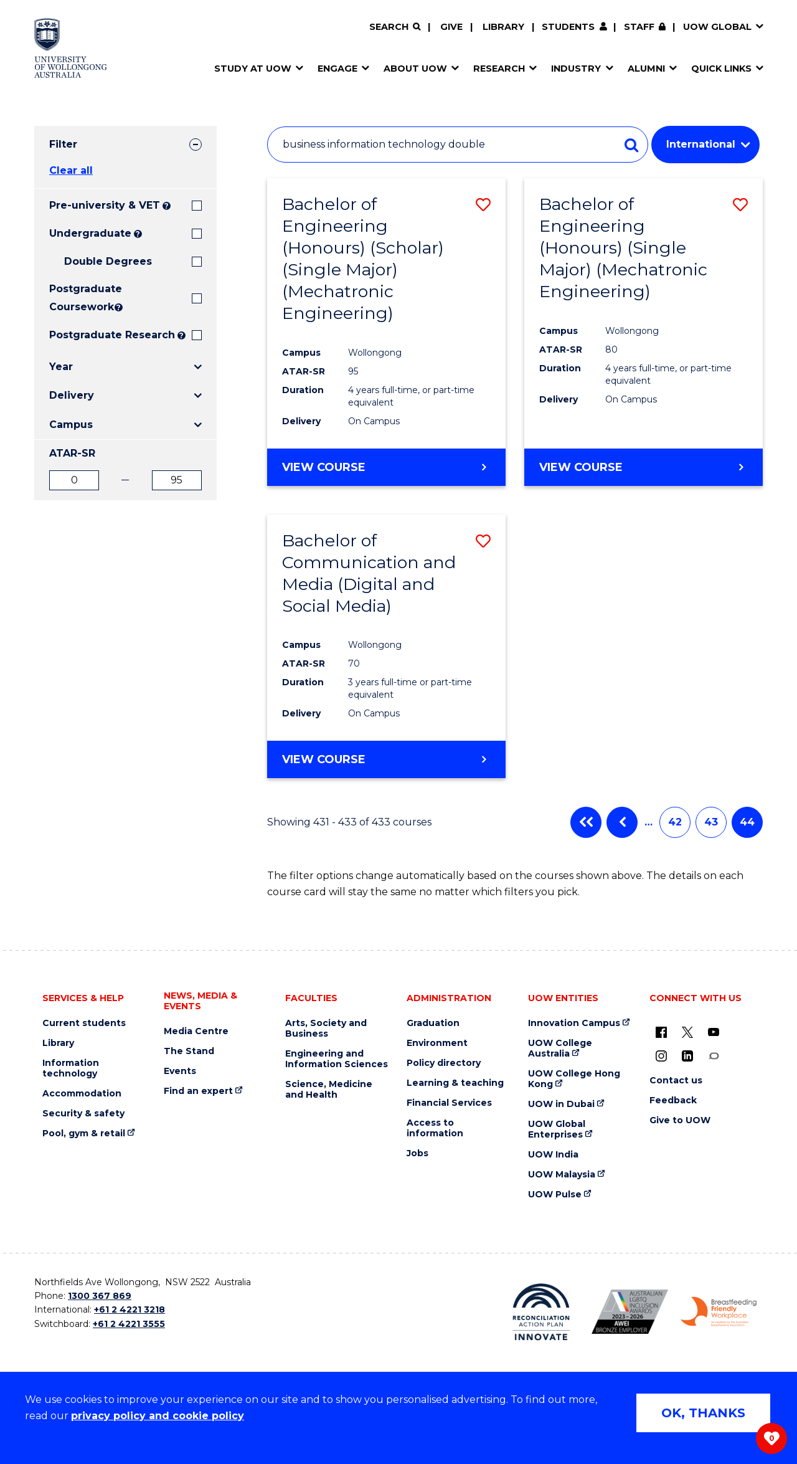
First (585, 822)
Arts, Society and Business (326, 1028)
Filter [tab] (63, 144)
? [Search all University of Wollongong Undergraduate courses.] (138, 234)
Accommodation (81, 1093)
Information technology (70, 1068)
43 (711, 822)
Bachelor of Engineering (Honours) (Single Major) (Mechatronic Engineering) (623, 248)
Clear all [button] (71, 170)
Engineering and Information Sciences (336, 1059)
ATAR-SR (72, 453)
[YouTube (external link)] (713, 1032)
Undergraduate (90, 233)
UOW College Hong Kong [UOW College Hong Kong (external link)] (574, 1079)
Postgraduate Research (112, 335)
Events (180, 1071)
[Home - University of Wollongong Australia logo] (70, 48)
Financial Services (449, 1103)
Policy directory (444, 1063)
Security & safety (83, 1113)
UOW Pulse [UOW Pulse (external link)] (555, 1194)
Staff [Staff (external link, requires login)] (639, 26)
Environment (437, 1043)
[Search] (395, 27)
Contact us (675, 1080)
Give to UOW (679, 1120)
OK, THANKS (703, 1412)
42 (675, 822)
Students (568, 26)
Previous (622, 822)
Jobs (417, 1153)
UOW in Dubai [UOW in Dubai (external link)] (561, 1104)
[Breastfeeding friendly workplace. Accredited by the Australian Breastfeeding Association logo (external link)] (719, 1312)
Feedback (673, 1100)
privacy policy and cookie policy (157, 1416)
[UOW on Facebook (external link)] (661, 1032)
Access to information (435, 1128)
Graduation (433, 1023)
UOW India (553, 1154)
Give (451, 26)
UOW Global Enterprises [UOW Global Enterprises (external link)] (556, 1129)
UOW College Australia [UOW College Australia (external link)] (560, 1048)
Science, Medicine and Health (328, 1089)
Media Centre (196, 1031)
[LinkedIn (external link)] (687, 1056)
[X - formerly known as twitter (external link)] (687, 1032)
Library (503, 26)
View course (323, 466)
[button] (483, 204)
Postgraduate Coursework (80, 298)
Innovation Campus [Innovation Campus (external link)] (574, 1023)
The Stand (189, 1051)
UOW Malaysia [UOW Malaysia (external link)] (561, 1174)
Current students (84, 1023)
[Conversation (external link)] (713, 1056)
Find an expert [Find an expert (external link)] (198, 1091)
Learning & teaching (455, 1083)
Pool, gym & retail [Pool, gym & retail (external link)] (83, 1133)
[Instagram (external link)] (661, 1056)
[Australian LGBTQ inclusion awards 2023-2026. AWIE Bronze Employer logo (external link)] (630, 1312)
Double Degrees (108, 261)
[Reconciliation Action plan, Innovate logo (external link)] (541, 1312)
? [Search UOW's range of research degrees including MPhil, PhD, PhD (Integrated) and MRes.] (181, 335)
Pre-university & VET (104, 205)
